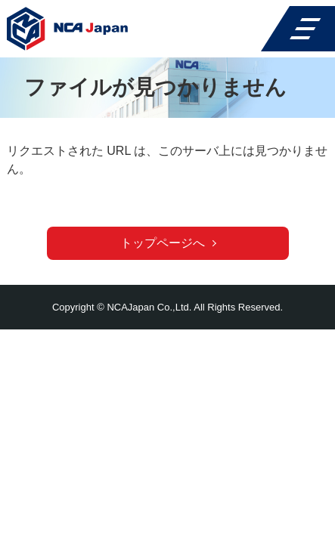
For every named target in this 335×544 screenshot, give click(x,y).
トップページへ (162, 242)
